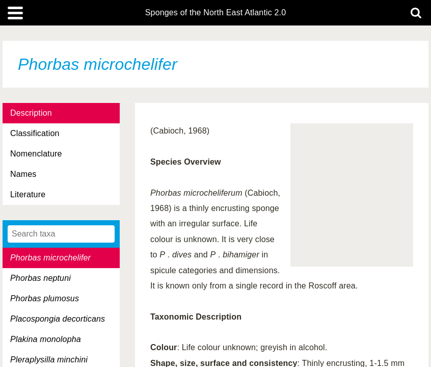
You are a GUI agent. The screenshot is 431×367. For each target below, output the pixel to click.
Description (31, 113)
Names (23, 174)
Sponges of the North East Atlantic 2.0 (215, 13)
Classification (35, 133)
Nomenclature (36, 153)
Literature (27, 194)
